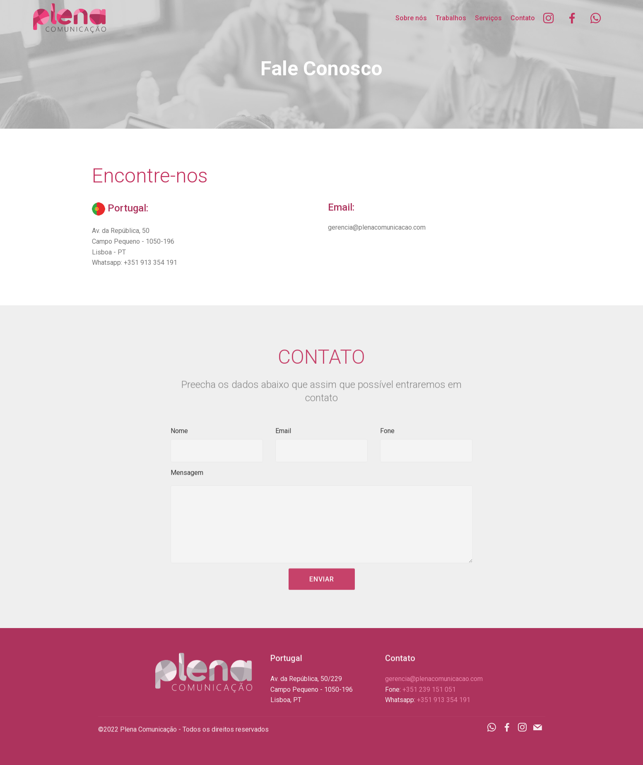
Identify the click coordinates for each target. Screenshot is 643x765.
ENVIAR (321, 588)
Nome (179, 435)
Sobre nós (411, 18)
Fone (387, 435)
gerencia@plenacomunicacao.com (434, 691)
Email (283, 435)
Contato (523, 18)
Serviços (488, 18)
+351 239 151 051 (429, 702)
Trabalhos (451, 18)
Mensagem (187, 477)
